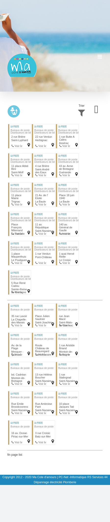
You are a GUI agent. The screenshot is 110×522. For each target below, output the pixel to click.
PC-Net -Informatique (72, 477)
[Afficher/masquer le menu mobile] (100, 56)
